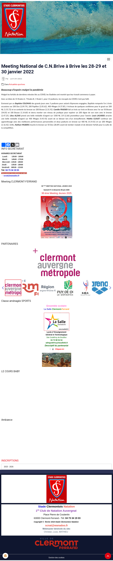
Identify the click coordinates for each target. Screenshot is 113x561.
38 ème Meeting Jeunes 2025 (56, 193)
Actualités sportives (17, 84)
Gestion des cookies (56, 558)
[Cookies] (5, 556)
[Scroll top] (108, 556)
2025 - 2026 (8, 467)
